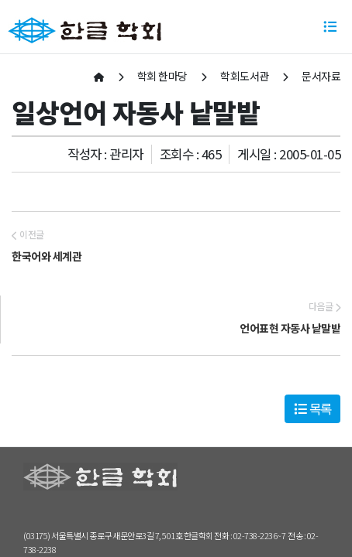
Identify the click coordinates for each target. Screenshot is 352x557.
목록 (313, 408)
